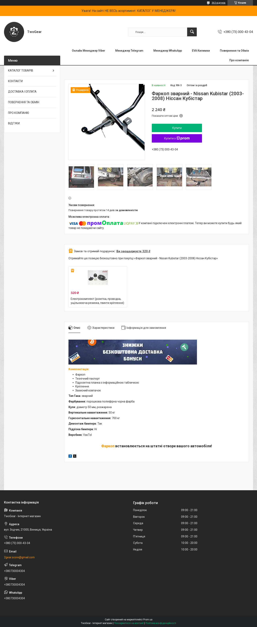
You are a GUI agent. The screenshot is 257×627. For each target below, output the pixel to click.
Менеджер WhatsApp (167, 50)
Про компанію (239, 60)
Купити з (177, 138)
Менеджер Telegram (129, 50)
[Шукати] (192, 32)
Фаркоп (107, 446)
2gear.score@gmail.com (19, 557)
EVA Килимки (201, 50)
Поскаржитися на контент (129, 623)
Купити (177, 128)
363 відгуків (218, 2)
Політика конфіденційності (160, 623)
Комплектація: (79, 369)
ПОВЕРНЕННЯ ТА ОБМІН (23, 102)
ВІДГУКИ (14, 123)
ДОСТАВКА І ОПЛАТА (22, 91)
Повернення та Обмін (234, 50)
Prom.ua (147, 619)
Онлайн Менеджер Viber (88, 50)
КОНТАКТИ (15, 81)
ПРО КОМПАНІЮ (18, 112)
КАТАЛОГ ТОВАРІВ (20, 70)
